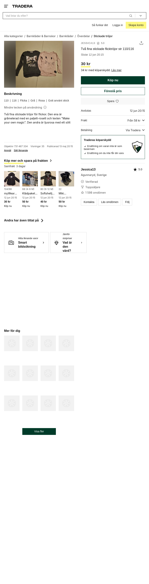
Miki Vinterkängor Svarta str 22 (66, 193)
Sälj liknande (21, 150)
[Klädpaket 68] (30, 179)
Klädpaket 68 (28, 193)
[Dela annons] (141, 43)
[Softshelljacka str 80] (48, 179)
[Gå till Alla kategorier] (13, 36)
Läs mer (116, 70)
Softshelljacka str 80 (48, 193)
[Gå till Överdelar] (83, 36)
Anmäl (7, 150)
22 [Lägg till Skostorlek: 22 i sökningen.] (60, 189)
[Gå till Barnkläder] (66, 36)
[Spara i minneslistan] (113, 101)
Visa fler (39, 431)
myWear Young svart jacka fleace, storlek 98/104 (11, 193)
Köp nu (112, 80)
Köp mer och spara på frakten (28, 160)
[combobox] (69, 15)
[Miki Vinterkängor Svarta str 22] (66, 179)
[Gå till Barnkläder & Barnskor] (41, 36)
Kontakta (89, 202)
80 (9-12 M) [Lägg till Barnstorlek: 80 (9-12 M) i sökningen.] (47, 189)
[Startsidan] (22, 6)
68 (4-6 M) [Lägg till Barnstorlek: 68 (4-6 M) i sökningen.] (28, 189)
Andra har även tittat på (24, 220)
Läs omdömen (109, 202)
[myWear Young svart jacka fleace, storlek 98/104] (12, 179)
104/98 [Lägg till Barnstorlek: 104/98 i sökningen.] (8, 189)
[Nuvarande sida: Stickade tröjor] (103, 36)
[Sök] (130, 15)
